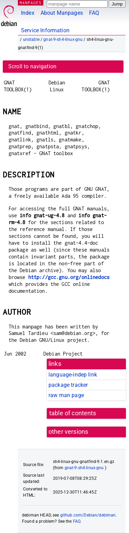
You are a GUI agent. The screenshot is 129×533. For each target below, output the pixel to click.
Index (27, 13)
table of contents (72, 413)
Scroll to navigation (32, 66)
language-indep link (73, 374)
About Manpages (62, 13)
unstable (31, 39)
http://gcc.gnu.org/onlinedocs (68, 277)
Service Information (45, 30)
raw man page (66, 395)
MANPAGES (31, 2)
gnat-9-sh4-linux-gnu (63, 39)
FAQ (94, 13)
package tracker (68, 385)
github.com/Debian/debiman (88, 515)
